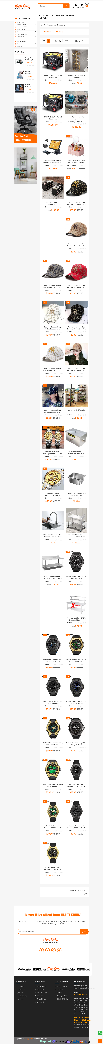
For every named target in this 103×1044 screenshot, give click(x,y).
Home (42, 15)
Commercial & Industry (25, 27)
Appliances (25, 37)
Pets (25, 44)
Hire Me (60, 15)
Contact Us (22, 990)
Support (43, 18)
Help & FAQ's (42, 993)
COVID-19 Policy (63, 999)
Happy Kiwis (29, 1039)
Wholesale (41, 1002)
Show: (77, 41)
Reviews (69, 15)
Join (84, 931)
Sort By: (58, 41)
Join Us (20, 993)
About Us (21, 986)
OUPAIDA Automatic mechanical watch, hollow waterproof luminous (53, 496)
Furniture (25, 32)
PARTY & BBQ (25, 22)
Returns (40, 996)
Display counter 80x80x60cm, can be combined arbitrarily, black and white (52, 205)
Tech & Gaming (25, 34)
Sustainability (22, 996)
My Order (40, 990)
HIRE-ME (25, 46)
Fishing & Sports (25, 29)
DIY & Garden (25, 41)
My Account (41, 986)
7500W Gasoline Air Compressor (76, 118)
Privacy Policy (62, 996)
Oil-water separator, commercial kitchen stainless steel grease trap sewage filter (76, 455)
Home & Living (25, 24)
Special (50, 15)
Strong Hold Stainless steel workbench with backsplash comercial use (53, 579)
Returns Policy (62, 986)
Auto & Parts (25, 39)
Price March (41, 999)
